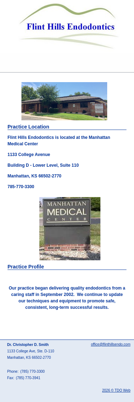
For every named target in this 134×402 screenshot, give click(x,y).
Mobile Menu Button (5, 63)
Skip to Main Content (20, 2)
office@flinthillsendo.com (110, 344)
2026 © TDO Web (116, 390)
